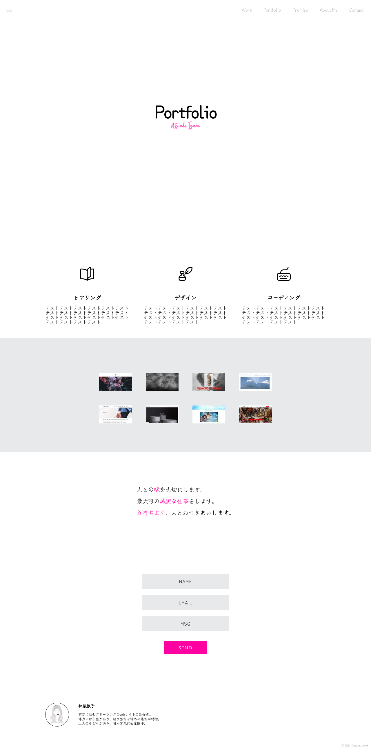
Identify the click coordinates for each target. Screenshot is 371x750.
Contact (356, 9)
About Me (329, 9)
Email (185, 602)
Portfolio (272, 9)
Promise (300, 9)
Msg (186, 623)
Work (247, 9)
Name (185, 581)
